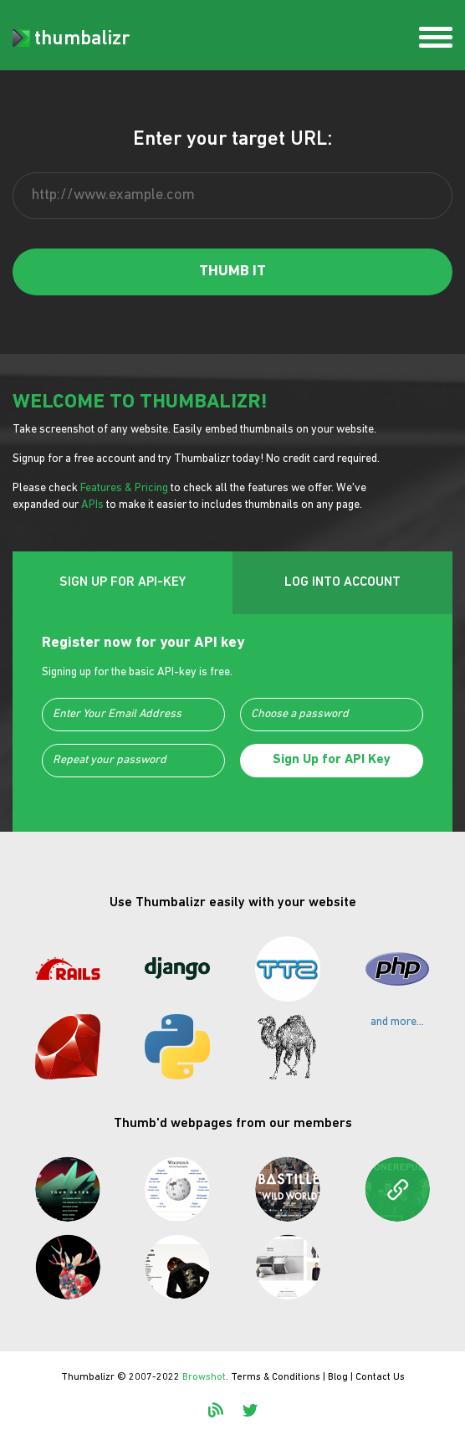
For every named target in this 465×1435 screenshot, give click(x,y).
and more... (397, 1022)
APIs (92, 505)
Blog (338, 1377)
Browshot (204, 1377)
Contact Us (380, 1377)
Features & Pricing (124, 488)
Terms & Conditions (275, 1377)
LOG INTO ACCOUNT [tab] (342, 582)
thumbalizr (71, 39)
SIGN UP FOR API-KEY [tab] (122, 582)
